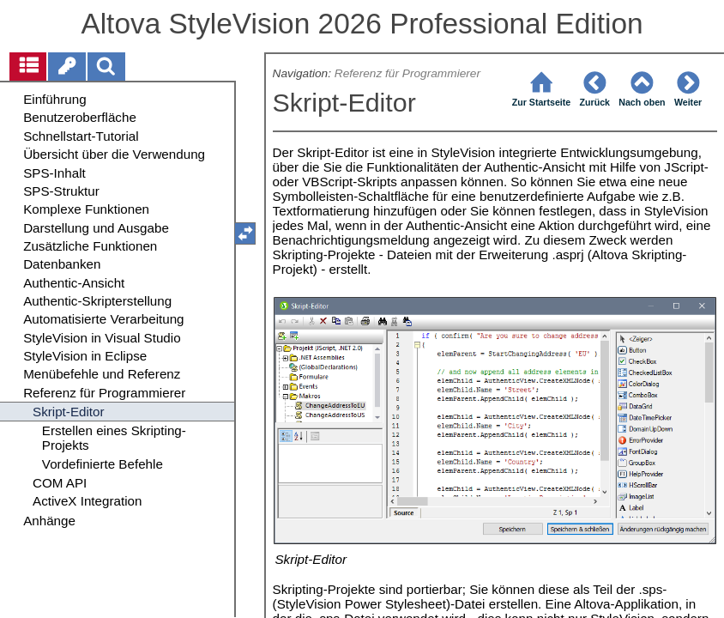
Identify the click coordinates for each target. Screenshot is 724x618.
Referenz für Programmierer (407, 73)
